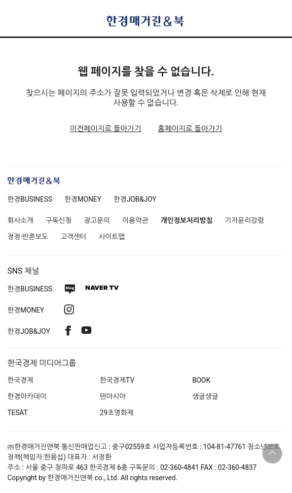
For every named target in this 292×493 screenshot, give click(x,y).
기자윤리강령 (244, 220)
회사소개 (20, 220)
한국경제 (20, 380)
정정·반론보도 (27, 237)
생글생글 (205, 396)
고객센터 (74, 237)
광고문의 (97, 220)
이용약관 (135, 220)
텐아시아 (113, 396)
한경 (29, 199)
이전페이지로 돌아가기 (106, 128)
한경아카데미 (26, 396)
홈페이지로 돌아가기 (190, 128)
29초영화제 (116, 413)
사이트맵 (112, 237)
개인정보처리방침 (187, 220)
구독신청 (59, 220)
